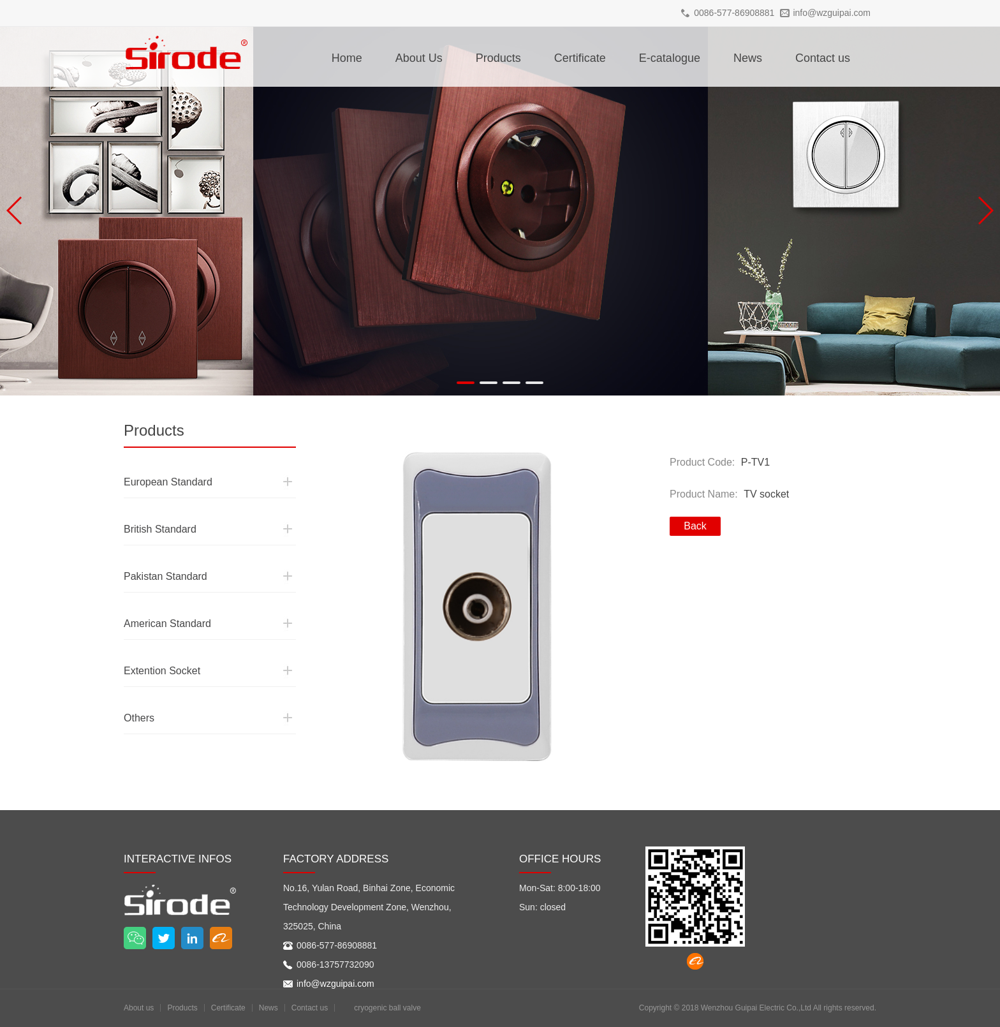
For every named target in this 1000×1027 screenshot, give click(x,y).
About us (139, 1007)
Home (347, 58)
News (747, 58)
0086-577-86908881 (734, 13)
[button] (465, 382)
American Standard (156, 600)
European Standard (157, 458)
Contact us (822, 58)
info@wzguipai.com (832, 13)
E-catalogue (669, 58)
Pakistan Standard (155, 553)
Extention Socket (152, 647)
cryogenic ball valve (387, 1007)
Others (135, 694)
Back (695, 526)
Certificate (580, 58)
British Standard (151, 505)
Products (498, 58)
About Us (419, 58)
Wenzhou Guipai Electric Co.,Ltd (756, 1007)
